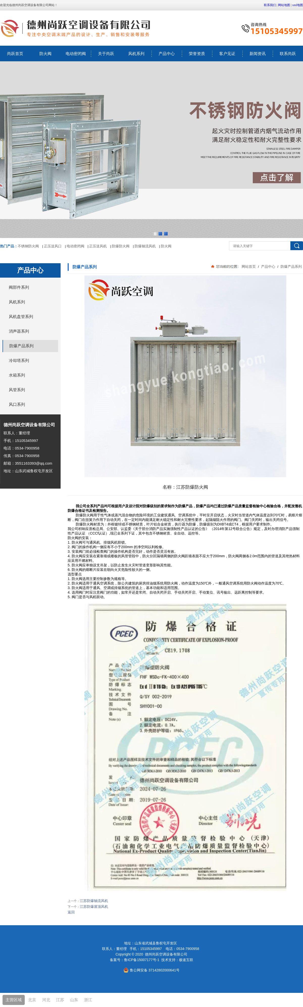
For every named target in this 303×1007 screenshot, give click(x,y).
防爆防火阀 (121, 246)
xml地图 (297, 5)
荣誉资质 (197, 53)
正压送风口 (53, 246)
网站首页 (249, 266)
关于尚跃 (106, 53)
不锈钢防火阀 (28, 246)
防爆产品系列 (291, 266)
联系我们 (270, 5)
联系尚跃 (288, 53)
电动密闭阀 (76, 53)
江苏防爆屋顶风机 (94, 907)
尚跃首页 (15, 53)
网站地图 (284, 5)
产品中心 (167, 53)
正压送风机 (98, 246)
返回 (71, 912)
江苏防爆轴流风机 (94, 901)
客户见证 (227, 53)
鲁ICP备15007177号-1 (141, 960)
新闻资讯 (257, 53)
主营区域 (14, 1000)
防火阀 (45, 53)
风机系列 (136, 53)
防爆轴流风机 (145, 246)
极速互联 (186, 960)
